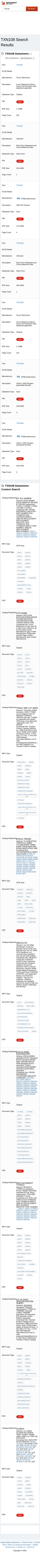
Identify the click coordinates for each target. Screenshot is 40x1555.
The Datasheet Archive (9, 3)
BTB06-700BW (21, 914)
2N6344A (26, 1087)
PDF (20, 102)
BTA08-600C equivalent (24, 1144)
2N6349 (27, 1092)
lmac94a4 (20, 1267)
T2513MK (20, 592)
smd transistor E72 (23, 1400)
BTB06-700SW (21, 918)
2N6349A (33, 1092)
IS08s (19, 1502)
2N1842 (33, 1442)
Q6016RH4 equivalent (24, 1379)
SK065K (27, 1366)
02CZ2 (27, 665)
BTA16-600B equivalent (24, 1129)
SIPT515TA (31, 1506)
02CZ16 (27, 661)
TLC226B (19, 907)
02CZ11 (27, 654)
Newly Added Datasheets (10, 1542)
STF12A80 (28, 669)
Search (31, 9)
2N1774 (19, 863)
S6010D (27, 776)
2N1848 (30, 1454)
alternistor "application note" (26, 813)
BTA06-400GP (21, 922)
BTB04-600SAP (21, 676)
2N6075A (26, 535)
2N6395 (26, 1094)
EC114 (19, 1002)
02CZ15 (19, 661)
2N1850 (19, 1460)
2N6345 (33, 1087)
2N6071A (19, 533)
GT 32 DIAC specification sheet (27, 1374)
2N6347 (19, 1090)
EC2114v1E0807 (29, 1002)
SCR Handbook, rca (23, 1024)
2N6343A (33, 537)
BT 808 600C (32, 577)
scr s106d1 (28, 1491)
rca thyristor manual (24, 1013)
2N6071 (33, 531)
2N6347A (26, 1090)
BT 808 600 (20, 581)
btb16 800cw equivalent (25, 1162)
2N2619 (32, 863)
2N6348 (33, 1090)
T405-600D (32, 1264)
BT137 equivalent (23, 1137)
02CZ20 (19, 669)
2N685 (24, 859)
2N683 (18, 859)
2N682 (35, 857)
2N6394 (19, 1094)
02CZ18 (19, 665)
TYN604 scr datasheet (24, 803)
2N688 (29, 859)
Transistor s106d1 (23, 783)
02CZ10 (19, 654)
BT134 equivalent (23, 1140)
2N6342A (19, 537)
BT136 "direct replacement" (26, 1271)
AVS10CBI (20, 857)
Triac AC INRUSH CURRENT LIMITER (26, 795)
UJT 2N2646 (20, 818)
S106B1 (31, 1499)
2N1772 (31, 861)
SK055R (19, 1362)
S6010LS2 (28, 1362)
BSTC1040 (20, 683)
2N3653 (32, 865)
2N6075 (19, 535)
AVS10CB (29, 856)
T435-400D (20, 1275)
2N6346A (33, 1089)
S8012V (19, 1366)
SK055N (27, 1355)
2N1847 (23, 1454)
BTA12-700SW (28, 904)
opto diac (20, 800)
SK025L (27, 769)
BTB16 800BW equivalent (25, 1158)
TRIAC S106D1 (21, 1499)
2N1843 (27, 1445)
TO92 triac (20, 1506)
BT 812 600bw (21, 570)
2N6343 (27, 537)
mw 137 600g (30, 1006)
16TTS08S (30, 1078)
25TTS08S (20, 1080)
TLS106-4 (28, 592)
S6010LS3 (20, 1370)
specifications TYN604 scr (26, 1386)
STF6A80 (31, 676)
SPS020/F (20, 1444)
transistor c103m (23, 787)
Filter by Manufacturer (12, 58)
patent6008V (21, 762)
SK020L (19, 765)
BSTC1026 (20, 672)
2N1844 (33, 1445)
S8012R (27, 1359)
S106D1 (34, 1031)
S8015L (29, 1370)
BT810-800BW (21, 577)
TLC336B (31, 911)
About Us (30, 1547)
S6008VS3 (20, 773)
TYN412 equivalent (23, 1155)
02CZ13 (27, 658)
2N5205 (26, 868)
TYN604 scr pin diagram (25, 791)
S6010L (19, 1359)
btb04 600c (32, 918)
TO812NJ (29, 683)
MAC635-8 (20, 1257)
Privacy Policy (27, 1542)
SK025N (19, 776)
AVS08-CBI (20, 856)
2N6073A (33, 533)
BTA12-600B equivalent (24, 1147)
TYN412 (19, 1278)
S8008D (31, 762)
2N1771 (25, 861)
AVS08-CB (31, 854)
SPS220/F (27, 1451)
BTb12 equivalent (23, 1151)
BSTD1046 (30, 672)
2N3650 (19, 865)
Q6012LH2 (20, 1006)
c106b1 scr (27, 1502)
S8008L (19, 769)
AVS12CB (28, 857)
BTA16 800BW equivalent (25, 1133)
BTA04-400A (27, 870)
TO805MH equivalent (24, 1397)
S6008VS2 (28, 765)
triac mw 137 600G (23, 780)
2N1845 (31, 1449)
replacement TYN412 (24, 585)
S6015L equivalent (23, 1407)
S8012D (19, 1355)
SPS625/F (20, 1462)
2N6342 (33, 535)
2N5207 (19, 870)
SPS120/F (28, 1447)
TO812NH (20, 1382)
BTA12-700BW (21, 911)
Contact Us (21, 1547)
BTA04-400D (21, 872)
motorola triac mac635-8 (25, 1027)
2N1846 (19, 1451)
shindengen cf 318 (23, 1009)
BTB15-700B (20, 687)
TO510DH (29, 680)
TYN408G (20, 588)
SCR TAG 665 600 (22, 1016)
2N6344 (19, 1087)
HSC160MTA (29, 1495)
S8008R (29, 773)
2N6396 (32, 1094)
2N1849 (31, 1458)
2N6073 (27, 533)
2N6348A (19, 1092)
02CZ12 (19, 658)
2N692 (18, 861)
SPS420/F (20, 1456)
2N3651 (26, 865)
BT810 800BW (21, 574)
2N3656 (26, 866)
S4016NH (29, 1275)
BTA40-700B (29, 907)
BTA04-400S (31, 872)
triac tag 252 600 (22, 1031)
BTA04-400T (21, 874)
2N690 (35, 859)
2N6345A (19, 1089)
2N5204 (19, 868)
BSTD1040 (20, 680)
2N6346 (27, 1089)
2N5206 (32, 868)
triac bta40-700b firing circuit (27, 808)
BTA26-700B (32, 922)
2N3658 (32, 866)
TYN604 (28, 588)
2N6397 (19, 1096)
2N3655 (19, 866)
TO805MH (20, 1389)
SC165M (19, 1495)
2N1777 (26, 863)
